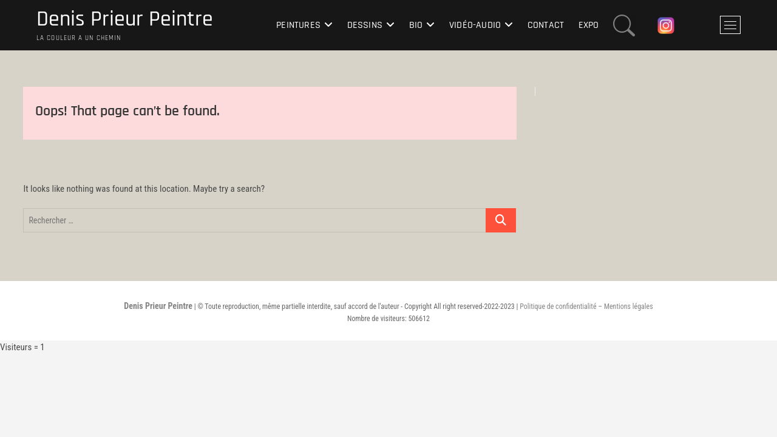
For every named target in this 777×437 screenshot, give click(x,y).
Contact (546, 25)
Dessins (364, 25)
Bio (416, 25)
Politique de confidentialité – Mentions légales (586, 306)
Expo (589, 25)
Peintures (298, 25)
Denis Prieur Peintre (124, 19)
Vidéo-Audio (475, 25)
